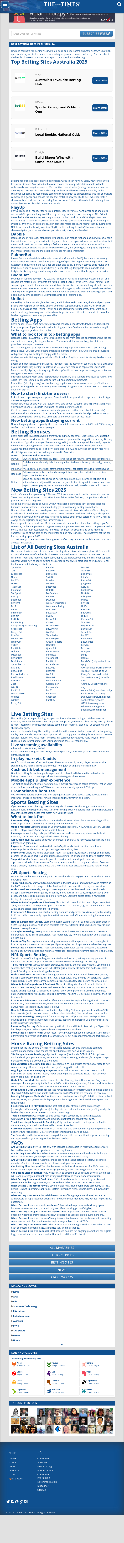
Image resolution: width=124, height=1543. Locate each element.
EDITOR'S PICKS (62, 1270)
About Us (14, 1485)
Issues (15, 1350)
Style (15, 1341)
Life (14, 1316)
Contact (14, 1477)
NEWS (62, 1285)
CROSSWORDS (62, 1292)
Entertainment (20, 1331)
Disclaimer (42, 1501)
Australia (17, 1336)
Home (15, 1355)
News (15, 1307)
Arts (14, 1311)
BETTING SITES (62, 1278)
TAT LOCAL (18, 1345)
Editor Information (47, 1497)
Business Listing (45, 1485)
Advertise (42, 1477)
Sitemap (41, 1505)
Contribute (43, 1473)
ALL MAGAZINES (62, 1263)
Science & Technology (24, 1321)
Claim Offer (99, 81)
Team (12, 1489)
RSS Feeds (16, 1493)
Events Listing (44, 1481)
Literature (18, 1326)
